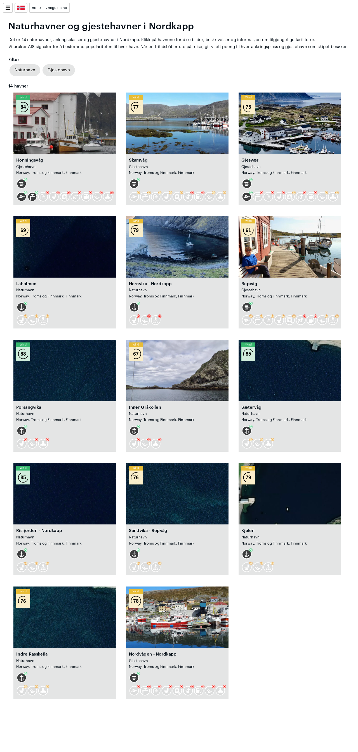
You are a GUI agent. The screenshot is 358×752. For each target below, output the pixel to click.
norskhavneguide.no (49, 8)
